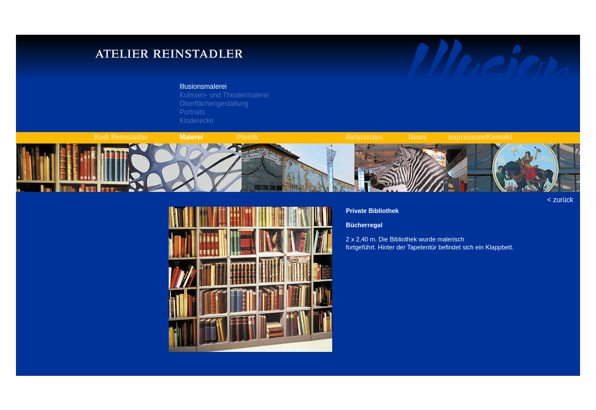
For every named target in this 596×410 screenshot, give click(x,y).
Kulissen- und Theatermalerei (224, 95)
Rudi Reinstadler (121, 137)
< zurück (560, 200)
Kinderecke (196, 121)
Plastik (247, 137)
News (417, 137)
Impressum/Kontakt (480, 137)
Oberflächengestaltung (213, 104)
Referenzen (364, 137)
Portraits (192, 112)
